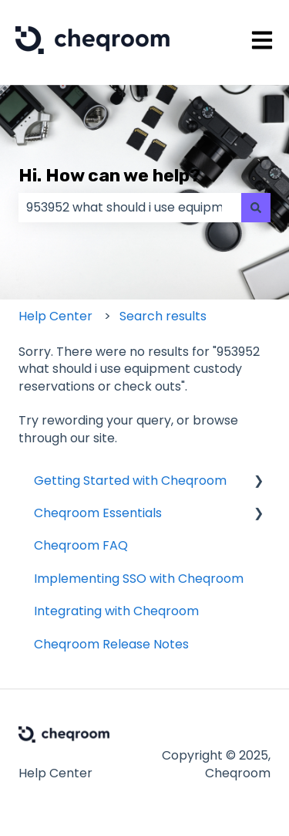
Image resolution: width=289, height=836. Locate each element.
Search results (163, 316)
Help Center (55, 316)
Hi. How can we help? (109, 175)
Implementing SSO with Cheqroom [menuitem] (139, 578)
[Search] (256, 207)
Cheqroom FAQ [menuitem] (81, 545)
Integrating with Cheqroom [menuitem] (116, 611)
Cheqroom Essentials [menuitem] (98, 513)
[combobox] (129, 207)
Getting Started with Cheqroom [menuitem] (130, 480)
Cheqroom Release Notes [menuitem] (111, 644)
